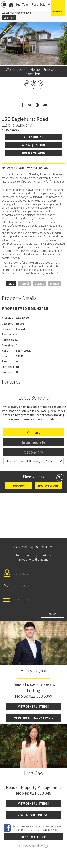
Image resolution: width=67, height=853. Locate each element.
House (54, 283)
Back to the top (33, 837)
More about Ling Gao (34, 815)
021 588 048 (40, 793)
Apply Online (33, 137)
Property (19, 485)
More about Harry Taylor (33, 718)
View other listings (33, 706)
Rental (24, 283)
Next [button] (62, 39)
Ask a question (33, 145)
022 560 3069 (40, 696)
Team (26, 4)
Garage (39, 283)
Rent (34, 4)
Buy (17, 4)
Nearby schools (48, 485)
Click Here (9, 17)
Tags (10, 283)
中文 (50, 4)
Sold (43, 4)
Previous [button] (4, 39)
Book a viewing (33, 153)
